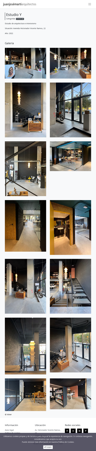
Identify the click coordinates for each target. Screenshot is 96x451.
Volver (8, 414)
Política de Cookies (66, 442)
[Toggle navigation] (89, 4)
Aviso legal (9, 430)
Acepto (48, 447)
